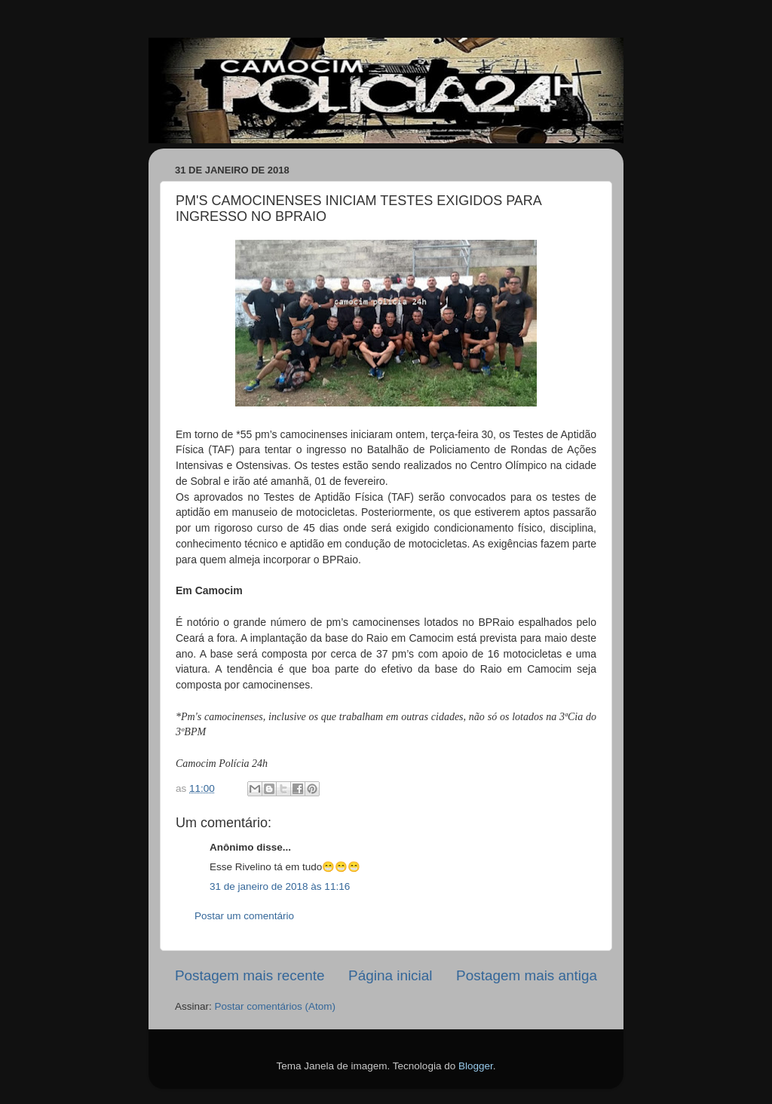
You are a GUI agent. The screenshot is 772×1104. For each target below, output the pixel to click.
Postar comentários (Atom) (275, 1006)
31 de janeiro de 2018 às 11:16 (280, 886)
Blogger (475, 1066)
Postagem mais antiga (526, 975)
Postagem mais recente (249, 975)
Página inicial (390, 975)
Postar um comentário (244, 916)
